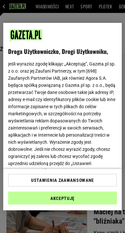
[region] (62, 116)
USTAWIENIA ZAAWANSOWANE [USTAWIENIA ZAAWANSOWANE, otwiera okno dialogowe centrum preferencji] (62, 180)
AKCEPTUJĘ (62, 198)
